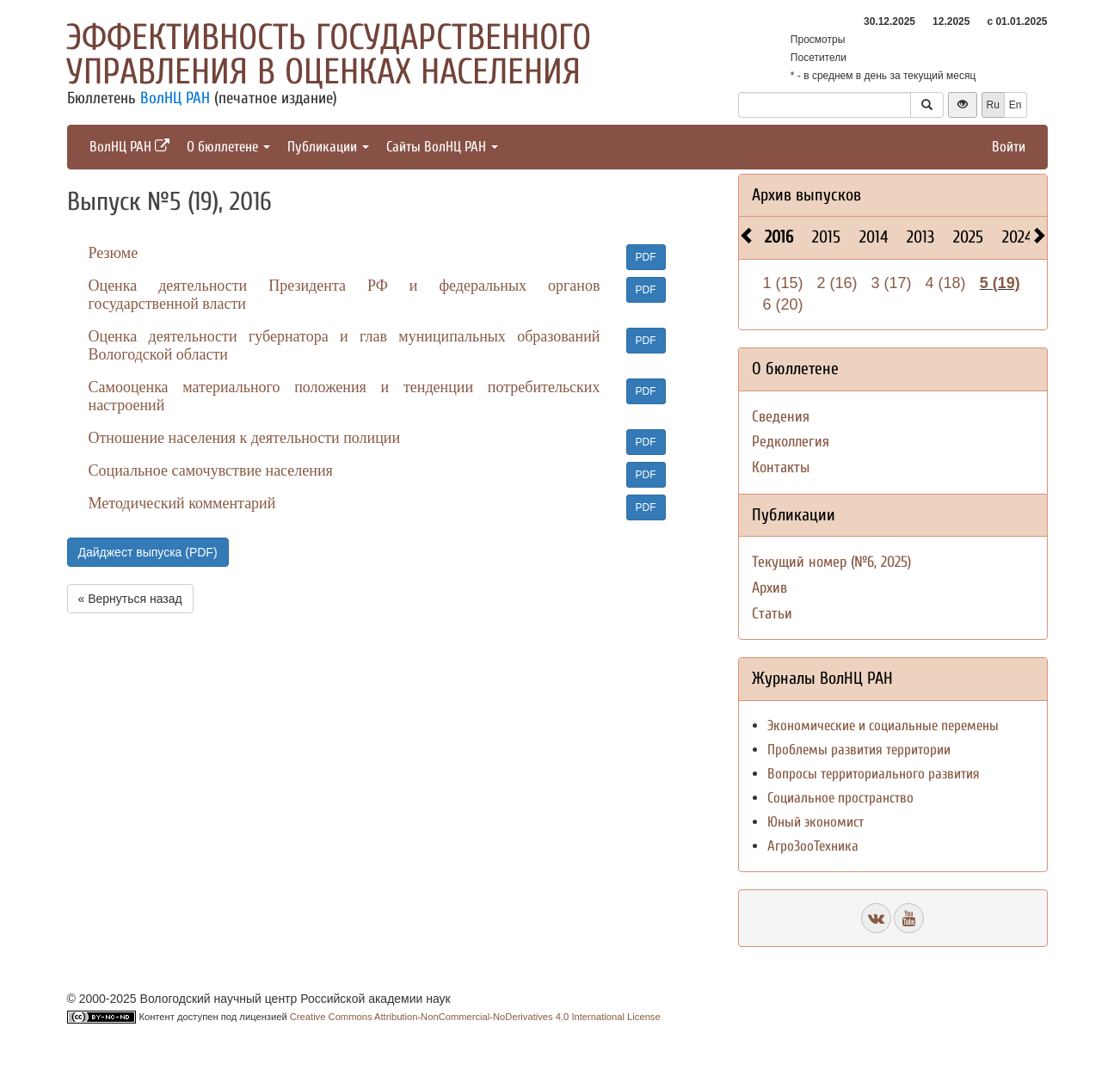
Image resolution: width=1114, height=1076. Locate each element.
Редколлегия (790, 442)
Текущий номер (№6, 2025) (831, 562)
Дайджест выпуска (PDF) (148, 552)
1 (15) (783, 283)
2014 (873, 237)
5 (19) (1000, 283)
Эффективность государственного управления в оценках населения (328, 54)
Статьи (772, 614)
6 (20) (783, 304)
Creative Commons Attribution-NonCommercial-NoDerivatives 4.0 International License (475, 1016)
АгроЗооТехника (813, 846)
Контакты (780, 467)
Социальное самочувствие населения (211, 470)
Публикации (328, 146)
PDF (646, 257)
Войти (1008, 146)
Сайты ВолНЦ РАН (442, 146)
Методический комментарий (182, 503)
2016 (779, 237)
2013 (920, 237)
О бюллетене (228, 146)
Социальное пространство (840, 798)
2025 (968, 237)
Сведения (780, 417)
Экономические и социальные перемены (883, 725)
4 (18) (946, 283)
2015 (826, 237)
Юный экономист (815, 822)
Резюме (113, 252)
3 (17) (891, 283)
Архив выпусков (806, 195)
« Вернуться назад (130, 599)
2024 (1017, 237)
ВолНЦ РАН (175, 98)
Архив (769, 588)
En (1015, 105)
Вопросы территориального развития (873, 773)
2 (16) (837, 283)
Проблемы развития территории (859, 749)
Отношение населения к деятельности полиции (245, 437)
